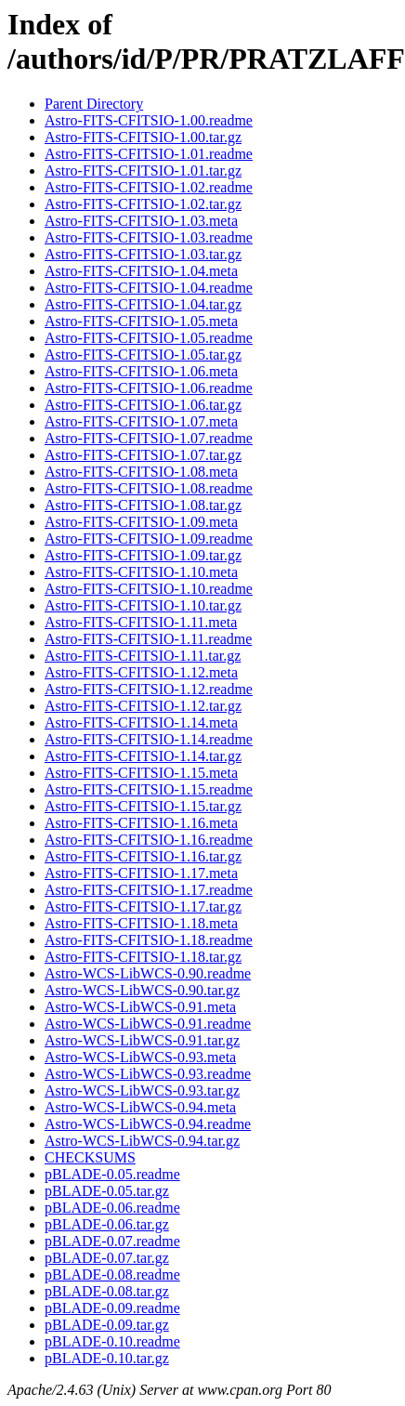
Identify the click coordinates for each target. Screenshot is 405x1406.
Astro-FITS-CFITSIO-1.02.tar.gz (143, 204)
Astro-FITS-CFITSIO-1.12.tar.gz (143, 706)
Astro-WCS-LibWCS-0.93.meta (140, 1057)
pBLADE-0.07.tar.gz (107, 1258)
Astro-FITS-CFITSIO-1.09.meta (141, 522)
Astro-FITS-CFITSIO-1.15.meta (141, 773)
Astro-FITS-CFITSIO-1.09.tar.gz (143, 555)
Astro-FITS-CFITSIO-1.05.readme (149, 338)
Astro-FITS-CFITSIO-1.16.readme (149, 840)
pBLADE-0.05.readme (112, 1174)
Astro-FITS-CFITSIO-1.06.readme (149, 388)
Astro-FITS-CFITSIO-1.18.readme (149, 940)
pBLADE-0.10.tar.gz (107, 1358)
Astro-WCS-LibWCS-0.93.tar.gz (142, 1090)
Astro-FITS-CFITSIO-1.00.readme (149, 120)
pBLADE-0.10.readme (112, 1341)
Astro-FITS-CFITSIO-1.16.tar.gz (143, 856)
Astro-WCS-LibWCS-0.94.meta (140, 1107)
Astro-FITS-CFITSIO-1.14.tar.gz (143, 756)
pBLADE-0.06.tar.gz (107, 1224)
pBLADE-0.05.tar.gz (107, 1191)
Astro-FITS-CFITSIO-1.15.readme (149, 789)
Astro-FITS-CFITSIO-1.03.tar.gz (143, 254)
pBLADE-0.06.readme (112, 1207)
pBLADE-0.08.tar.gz (107, 1291)
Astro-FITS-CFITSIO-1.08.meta (141, 472)
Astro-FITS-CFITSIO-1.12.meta (141, 672)
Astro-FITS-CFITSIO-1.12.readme (149, 689)
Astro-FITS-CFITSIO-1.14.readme (149, 739)
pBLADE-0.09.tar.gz (107, 1325)
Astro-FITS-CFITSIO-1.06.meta (141, 371)
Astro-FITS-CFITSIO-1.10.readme (149, 589)
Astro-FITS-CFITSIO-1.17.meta (141, 873)
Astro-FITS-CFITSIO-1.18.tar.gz (143, 957)
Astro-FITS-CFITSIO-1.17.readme (149, 890)
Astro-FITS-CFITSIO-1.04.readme (149, 288)
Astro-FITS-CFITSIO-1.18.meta (141, 923)
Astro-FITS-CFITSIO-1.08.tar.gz (143, 505)
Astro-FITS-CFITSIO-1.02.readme (149, 187)
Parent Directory (94, 104)
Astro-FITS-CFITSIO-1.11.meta (141, 622)
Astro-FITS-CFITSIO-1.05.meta (141, 321)
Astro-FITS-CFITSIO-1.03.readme (149, 237)
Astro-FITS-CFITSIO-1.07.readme (149, 438)
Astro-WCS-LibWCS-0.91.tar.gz (142, 1040)
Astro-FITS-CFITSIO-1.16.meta (141, 823)
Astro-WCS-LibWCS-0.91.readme (148, 1024)
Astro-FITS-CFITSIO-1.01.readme (149, 154)
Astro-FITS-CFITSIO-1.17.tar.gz (143, 906)
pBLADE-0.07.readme (112, 1241)
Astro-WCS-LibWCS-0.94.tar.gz (142, 1141)
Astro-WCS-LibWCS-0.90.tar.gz (142, 990)
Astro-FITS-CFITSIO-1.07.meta (141, 421)
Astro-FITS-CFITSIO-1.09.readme (149, 538)
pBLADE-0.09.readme (112, 1308)
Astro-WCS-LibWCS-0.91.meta (140, 1007)
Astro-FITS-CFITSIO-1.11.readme (148, 639)
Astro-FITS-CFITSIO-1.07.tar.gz (143, 455)
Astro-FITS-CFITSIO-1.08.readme (149, 488)
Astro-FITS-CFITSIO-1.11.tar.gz (143, 656)
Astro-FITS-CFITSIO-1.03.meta (141, 221)
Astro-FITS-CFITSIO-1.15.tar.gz (143, 806)
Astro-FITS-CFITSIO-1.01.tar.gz (143, 170)
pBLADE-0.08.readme (112, 1274)
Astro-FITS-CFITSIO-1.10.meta (141, 572)
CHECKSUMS (90, 1157)
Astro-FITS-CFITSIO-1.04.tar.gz (143, 304)
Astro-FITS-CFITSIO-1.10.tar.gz (143, 605)
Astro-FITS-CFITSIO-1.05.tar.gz (143, 354)
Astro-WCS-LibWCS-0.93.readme (148, 1074)
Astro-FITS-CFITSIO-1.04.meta (141, 271)
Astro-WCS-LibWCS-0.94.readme (148, 1124)
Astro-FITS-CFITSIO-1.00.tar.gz (143, 137)
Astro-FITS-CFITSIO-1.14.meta (141, 722)
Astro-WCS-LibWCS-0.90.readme (148, 973)
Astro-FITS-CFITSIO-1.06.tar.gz (143, 405)
